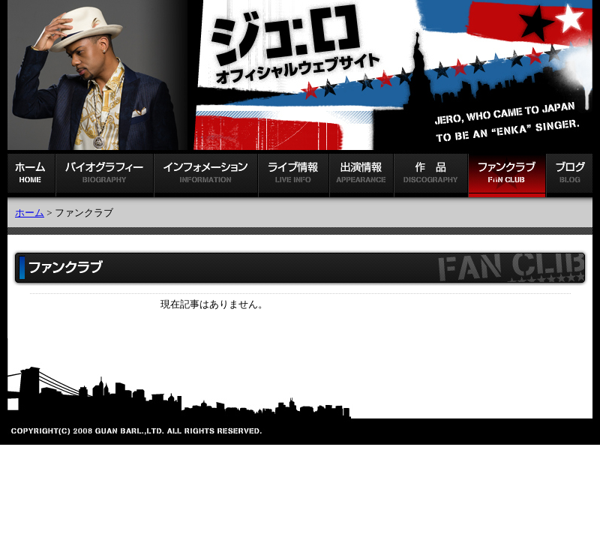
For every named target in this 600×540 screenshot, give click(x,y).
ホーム (29, 212)
